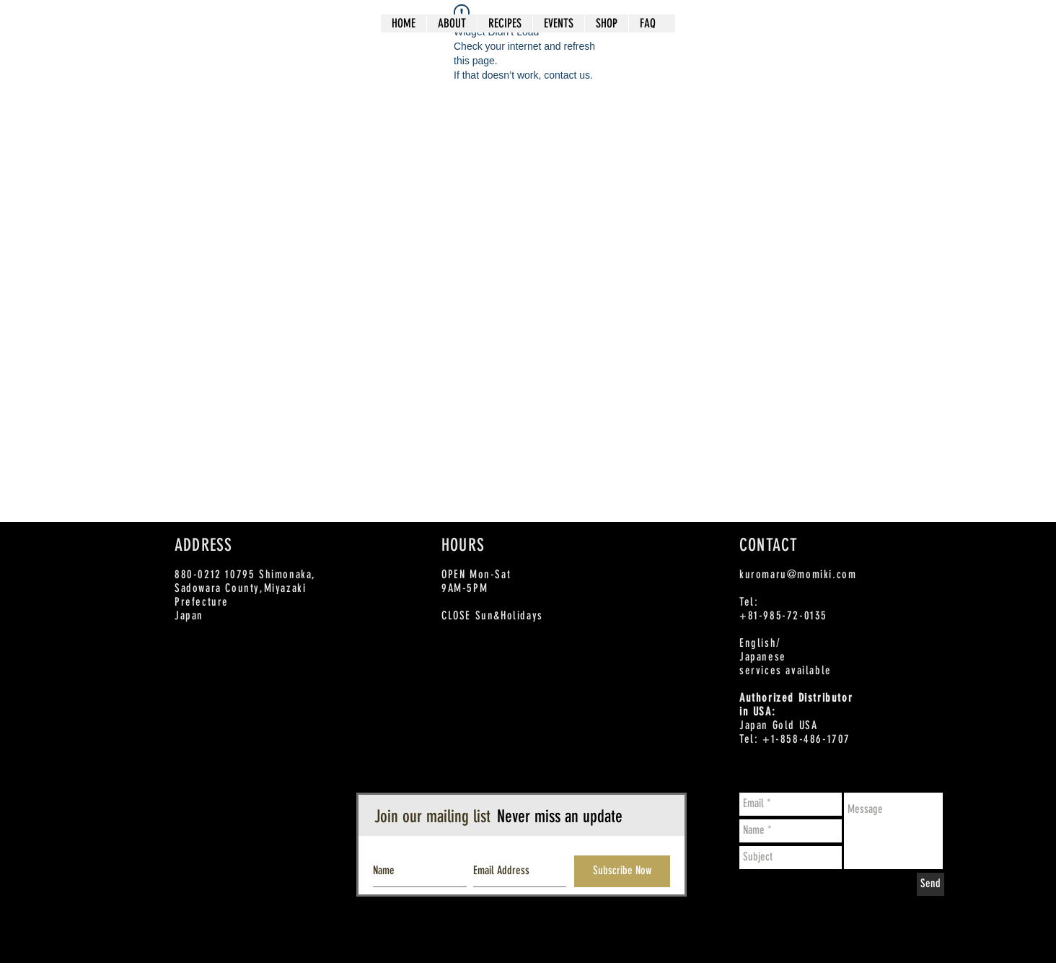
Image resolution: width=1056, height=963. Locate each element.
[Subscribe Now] (622, 871)
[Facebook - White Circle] (960, 70)
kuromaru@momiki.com (797, 574)
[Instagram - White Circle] (1011, 70)
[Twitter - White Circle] (986, 70)
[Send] (930, 884)
